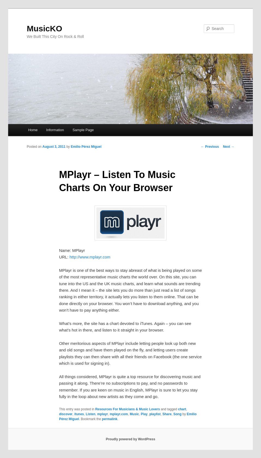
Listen (90, 414)
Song (177, 414)
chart (182, 409)
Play (144, 414)
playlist (154, 414)
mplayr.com (119, 414)
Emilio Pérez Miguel (86, 147)
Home (33, 130)
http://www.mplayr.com (89, 257)
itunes (79, 414)
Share (166, 414)
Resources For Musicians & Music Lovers (127, 409)
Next (228, 147)
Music (134, 414)
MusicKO (44, 28)
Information (55, 130)
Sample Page (83, 130)
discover (65, 414)
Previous (210, 147)
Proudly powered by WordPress (130, 439)
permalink (109, 419)
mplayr (102, 414)
